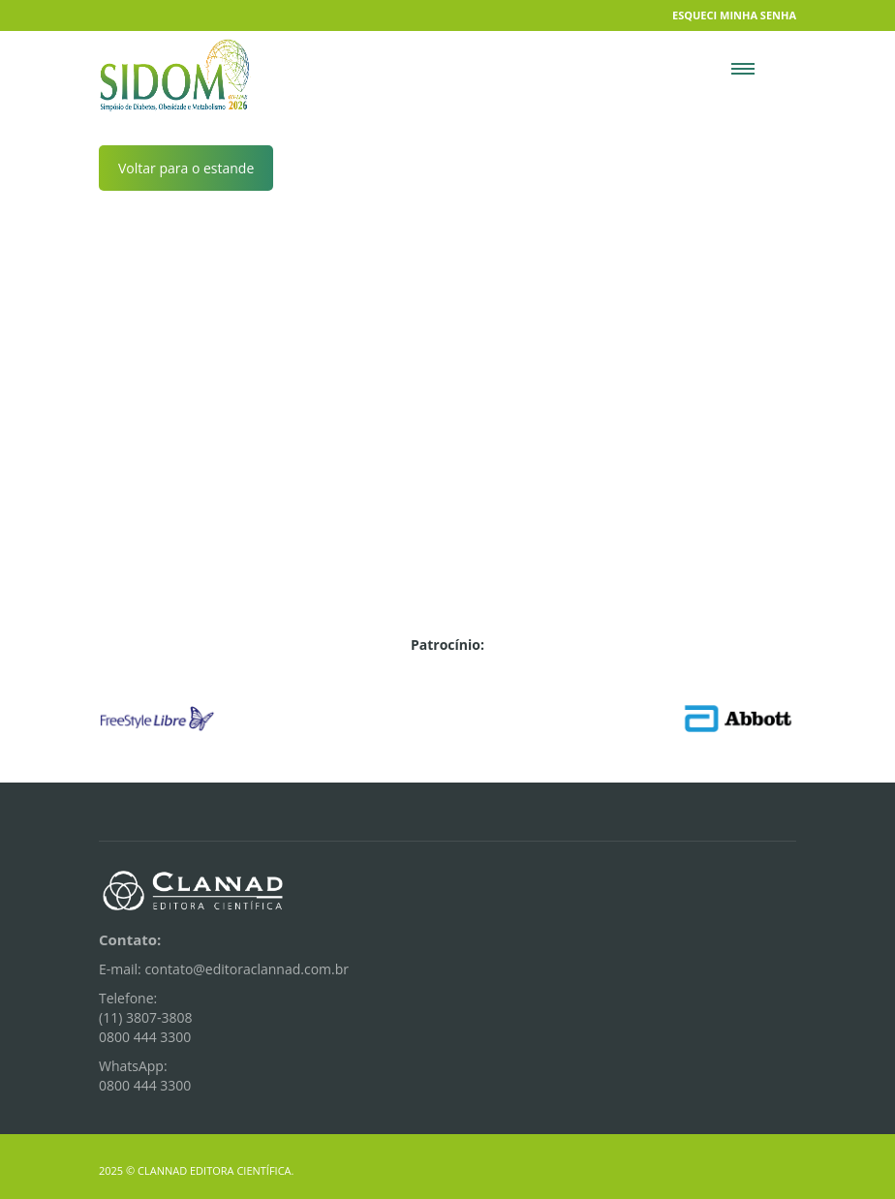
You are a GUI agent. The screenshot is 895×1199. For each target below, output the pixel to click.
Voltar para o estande (186, 168)
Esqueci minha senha (734, 15)
